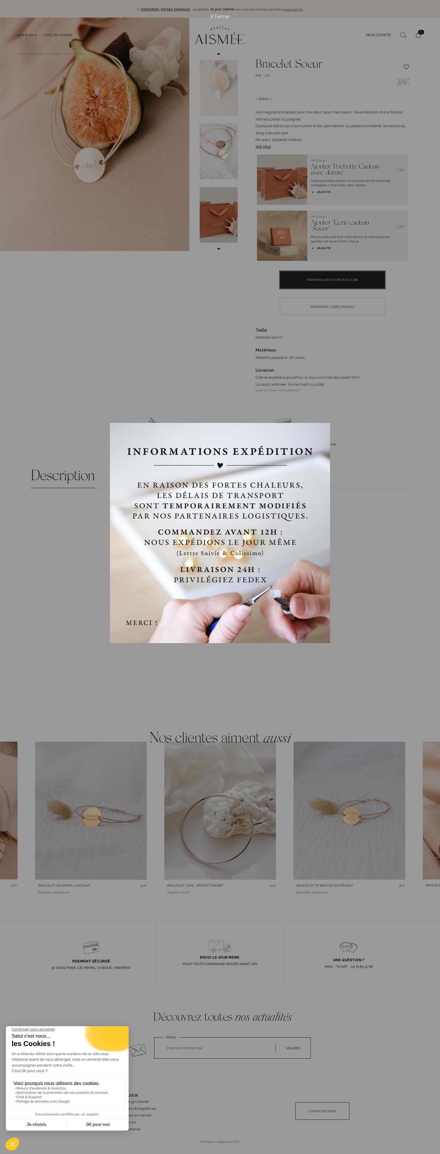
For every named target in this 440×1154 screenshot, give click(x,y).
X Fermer (220, 16)
